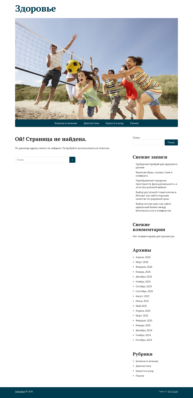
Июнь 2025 (142, 301)
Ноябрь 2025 (143, 281)
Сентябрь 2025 (144, 291)
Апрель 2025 (143, 310)
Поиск (136, 137)
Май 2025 (141, 306)
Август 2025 (142, 296)
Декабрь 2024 (144, 330)
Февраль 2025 (144, 320)
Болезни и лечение (66, 123)
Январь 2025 (143, 325)
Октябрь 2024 (144, 340)
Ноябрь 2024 (143, 335)
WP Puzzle (173, 391)
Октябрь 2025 (144, 286)
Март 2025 (142, 315)
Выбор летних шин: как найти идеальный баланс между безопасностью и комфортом (153, 207)
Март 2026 (142, 262)
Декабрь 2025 (144, 276)
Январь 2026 (143, 271)
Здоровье (35, 8)
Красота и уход (114, 123)
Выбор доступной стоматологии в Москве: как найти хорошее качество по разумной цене (156, 196)
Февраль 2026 (144, 266)
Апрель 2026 (143, 257)
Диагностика (91, 123)
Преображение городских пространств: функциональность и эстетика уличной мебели (156, 184)
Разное (134, 123)
